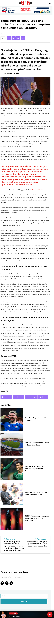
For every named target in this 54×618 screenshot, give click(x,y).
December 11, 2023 (37, 190)
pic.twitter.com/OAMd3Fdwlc (17, 184)
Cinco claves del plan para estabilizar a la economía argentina (37, 543)
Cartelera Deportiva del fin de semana (37, 419)
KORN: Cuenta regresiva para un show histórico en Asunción (37, 518)
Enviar (24, 601)
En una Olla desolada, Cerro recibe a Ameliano (37, 443)
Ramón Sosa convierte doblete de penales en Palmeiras (34, 468)
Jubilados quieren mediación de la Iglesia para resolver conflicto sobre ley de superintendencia (14, 546)
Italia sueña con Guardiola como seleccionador (36, 493)
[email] (24, 596)
